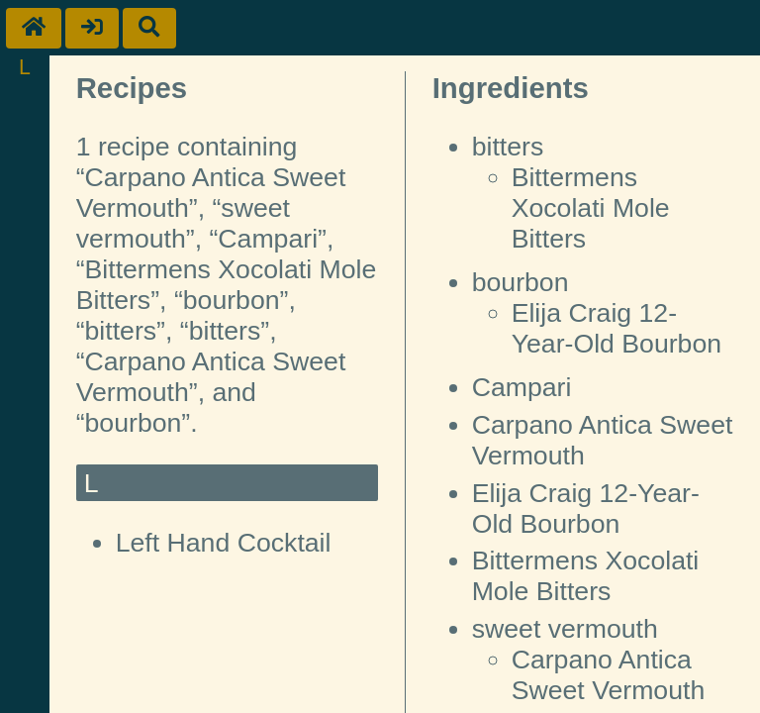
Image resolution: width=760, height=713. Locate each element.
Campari (522, 387)
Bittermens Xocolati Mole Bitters (591, 208)
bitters (508, 146)
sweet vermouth (565, 629)
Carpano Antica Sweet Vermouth (609, 675)
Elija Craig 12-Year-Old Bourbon (616, 328)
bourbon (520, 282)
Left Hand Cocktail (224, 543)
